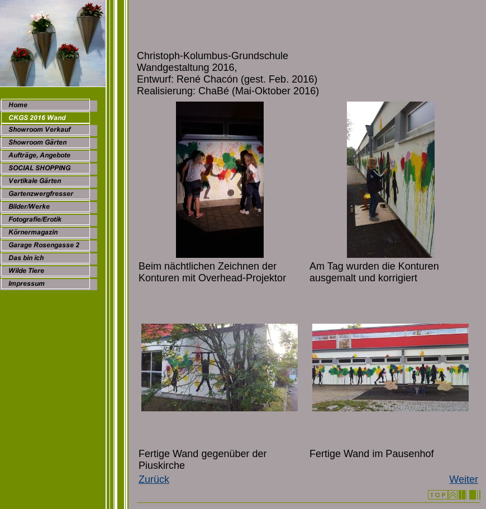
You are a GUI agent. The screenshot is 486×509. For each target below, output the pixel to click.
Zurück (154, 479)
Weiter (463, 479)
